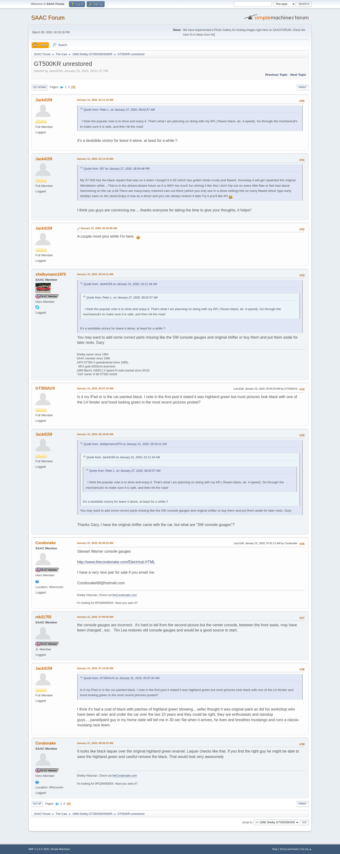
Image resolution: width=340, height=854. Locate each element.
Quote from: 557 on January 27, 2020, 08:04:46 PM (117, 168)
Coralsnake (45, 543)
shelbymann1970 (50, 274)
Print (302, 87)
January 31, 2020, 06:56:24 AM (95, 543)
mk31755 (43, 617)
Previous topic (276, 74)
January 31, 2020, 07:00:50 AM (95, 616)
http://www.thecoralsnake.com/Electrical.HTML (116, 562)
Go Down (39, 87)
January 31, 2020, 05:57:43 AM (95, 388)
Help (274, 849)
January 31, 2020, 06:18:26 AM (95, 434)
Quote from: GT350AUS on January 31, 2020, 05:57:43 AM (121, 678)
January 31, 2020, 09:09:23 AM (95, 743)
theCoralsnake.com (124, 595)
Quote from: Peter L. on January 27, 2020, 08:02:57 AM (119, 109)
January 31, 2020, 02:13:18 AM (95, 158)
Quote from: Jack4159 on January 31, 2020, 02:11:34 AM (120, 284)
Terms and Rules (289, 849)
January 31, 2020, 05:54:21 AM (95, 274)
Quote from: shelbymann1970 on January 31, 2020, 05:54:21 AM (125, 444)
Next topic (298, 74)
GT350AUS (45, 388)
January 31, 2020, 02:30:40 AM (99, 228)
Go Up (37, 803)
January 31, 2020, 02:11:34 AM (95, 99)
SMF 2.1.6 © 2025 (38, 849)
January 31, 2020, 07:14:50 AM (95, 668)
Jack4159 (43, 100)
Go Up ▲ (306, 849)
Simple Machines (60, 849)
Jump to (247, 822)
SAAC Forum (47, 17)
